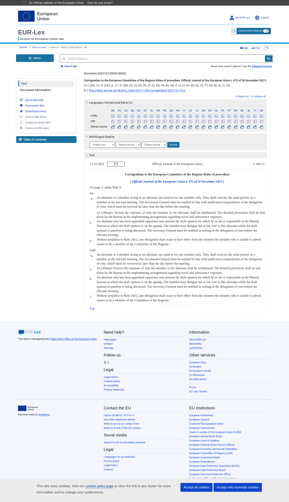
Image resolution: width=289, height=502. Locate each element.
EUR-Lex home (39, 47)
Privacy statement (114, 389)
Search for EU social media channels (124, 442)
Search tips (69, 66)
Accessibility (111, 385)
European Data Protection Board (207, 470)
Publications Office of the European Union (73, 338)
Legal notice (111, 377)
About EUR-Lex (197, 339)
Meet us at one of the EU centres (122, 427)
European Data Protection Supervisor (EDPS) (214, 465)
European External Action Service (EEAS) (212, 444)
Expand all (242, 96)
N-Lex (192, 387)
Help (244, 48)
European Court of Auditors (204, 440)
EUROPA (23, 47)
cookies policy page (93, 486)
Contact (108, 343)
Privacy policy (111, 461)
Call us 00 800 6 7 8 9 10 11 (119, 415)
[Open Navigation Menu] (35, 58)
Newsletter (195, 343)
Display (173, 144)
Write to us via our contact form (121, 423)
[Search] (268, 58)
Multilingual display (99, 136)
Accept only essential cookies (238, 487)
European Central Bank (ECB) (205, 436)
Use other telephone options (119, 419)
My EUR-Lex (239, 17)
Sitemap (108, 347)
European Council (199, 419)
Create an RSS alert (34, 128)
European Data (197, 362)
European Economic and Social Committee (213, 448)
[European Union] (28, 408)
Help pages (110, 339)
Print (256, 48)
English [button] (262, 17)
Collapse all (258, 96)
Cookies (108, 469)
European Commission (202, 427)
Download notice (32, 111)
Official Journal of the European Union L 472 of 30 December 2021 (177, 181)
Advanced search (262, 66)
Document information (35, 90)
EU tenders (195, 366)
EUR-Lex (31, 32)
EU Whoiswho (197, 374)
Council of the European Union (206, 423)
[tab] (175, 103)
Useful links (196, 347)
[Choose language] (102, 145)
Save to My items (32, 117)
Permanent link (31, 105)
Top (92, 308)
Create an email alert (35, 122)
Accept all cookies (196, 487)
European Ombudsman (202, 461)
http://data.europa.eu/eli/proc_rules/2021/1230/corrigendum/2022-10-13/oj (137, 90)
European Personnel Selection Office (210, 474)
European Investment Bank (204, 457)
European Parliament (201, 415)
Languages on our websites (119, 456)
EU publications (198, 379)
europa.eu (44, 414)
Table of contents (33, 139)
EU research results (200, 370)
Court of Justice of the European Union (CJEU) (215, 432)
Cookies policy (112, 381)
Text (24, 83)
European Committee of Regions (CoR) (211, 453)
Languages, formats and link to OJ (108, 102)
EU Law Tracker (198, 391)
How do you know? (97, 2)
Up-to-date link (31, 100)
